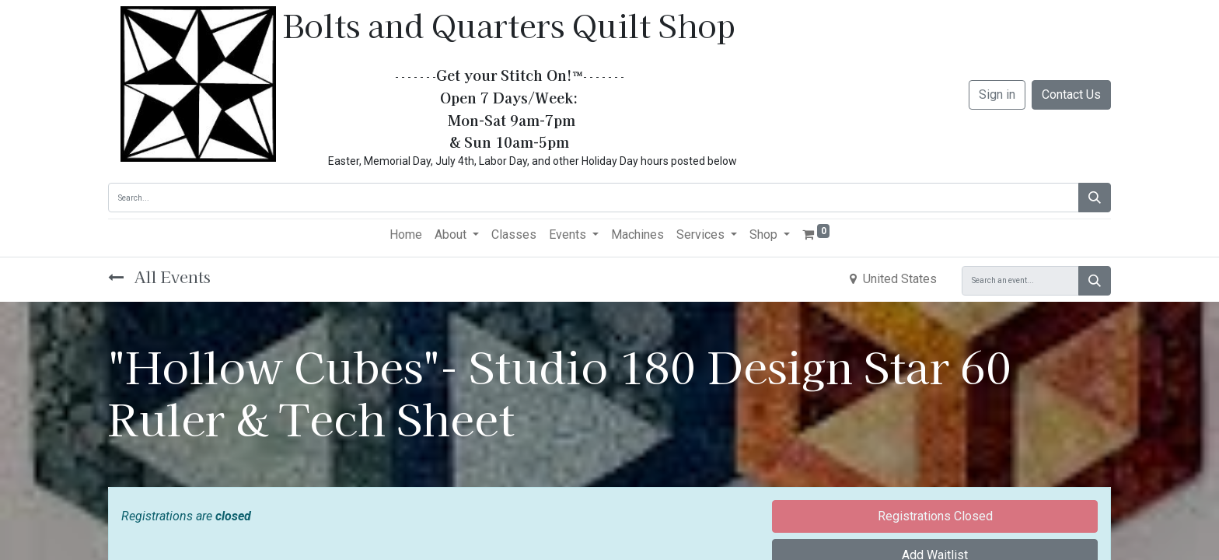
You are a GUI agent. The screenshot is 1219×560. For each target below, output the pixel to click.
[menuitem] (405, 234)
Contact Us (1071, 94)
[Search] (1094, 197)
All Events (159, 276)
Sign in (997, 94)
